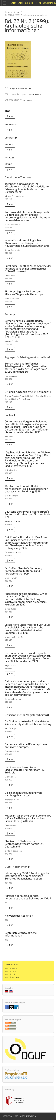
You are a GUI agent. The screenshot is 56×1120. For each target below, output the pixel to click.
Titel (7, 110)
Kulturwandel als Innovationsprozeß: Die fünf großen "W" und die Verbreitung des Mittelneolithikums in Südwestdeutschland (27, 216)
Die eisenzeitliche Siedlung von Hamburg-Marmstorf (23, 794)
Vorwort (9, 144)
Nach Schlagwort (12, 977)
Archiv (16, 12)
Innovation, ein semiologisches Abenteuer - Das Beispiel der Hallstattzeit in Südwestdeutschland (27, 243)
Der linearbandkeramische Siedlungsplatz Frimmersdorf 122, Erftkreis (25, 769)
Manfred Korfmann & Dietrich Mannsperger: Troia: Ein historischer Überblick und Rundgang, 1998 (26, 488)
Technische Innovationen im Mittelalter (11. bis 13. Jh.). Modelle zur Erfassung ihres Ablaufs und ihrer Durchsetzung (27, 187)
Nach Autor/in (11, 971)
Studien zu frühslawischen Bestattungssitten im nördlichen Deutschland (24, 843)
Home (7, 12)
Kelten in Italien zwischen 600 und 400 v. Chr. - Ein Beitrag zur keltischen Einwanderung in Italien (28, 818)
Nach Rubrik (10, 974)
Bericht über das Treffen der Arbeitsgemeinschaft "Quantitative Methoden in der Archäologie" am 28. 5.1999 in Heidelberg (27, 367)
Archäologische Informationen (33, 3)
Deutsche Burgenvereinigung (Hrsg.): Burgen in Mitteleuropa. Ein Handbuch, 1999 (27, 514)
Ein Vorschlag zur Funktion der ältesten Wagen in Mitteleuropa (24, 293)
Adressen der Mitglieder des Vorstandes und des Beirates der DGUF (28, 897)
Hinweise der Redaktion (19, 915)
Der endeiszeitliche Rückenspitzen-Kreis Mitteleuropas (26, 745)
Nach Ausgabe (11, 968)
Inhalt (8, 163)
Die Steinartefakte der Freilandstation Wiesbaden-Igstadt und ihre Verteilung (28, 723)
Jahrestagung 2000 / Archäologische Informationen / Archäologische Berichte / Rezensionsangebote (27, 875)
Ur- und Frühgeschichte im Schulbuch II (28, 391)
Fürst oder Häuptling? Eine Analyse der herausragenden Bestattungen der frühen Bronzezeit (28, 268)
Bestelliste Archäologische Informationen (21, 934)
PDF (11, 116)
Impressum (11, 124)
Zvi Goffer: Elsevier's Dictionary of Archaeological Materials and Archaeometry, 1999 (25, 570)
